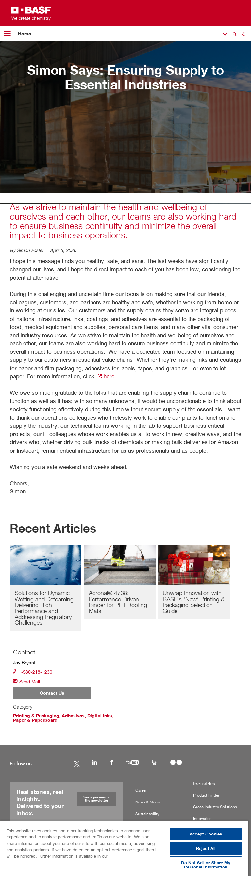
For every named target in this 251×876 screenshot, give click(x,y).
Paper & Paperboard (35, 720)
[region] (124, 848)
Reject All (205, 848)
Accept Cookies (206, 834)
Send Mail (26, 681)
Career (141, 790)
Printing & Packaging (36, 716)
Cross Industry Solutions (215, 806)
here (105, 376)
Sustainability (147, 813)
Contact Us (52, 693)
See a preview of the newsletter (96, 798)
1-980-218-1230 (32, 672)
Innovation (202, 818)
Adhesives (73, 716)
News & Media (147, 802)
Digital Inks (99, 716)
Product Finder (206, 795)
